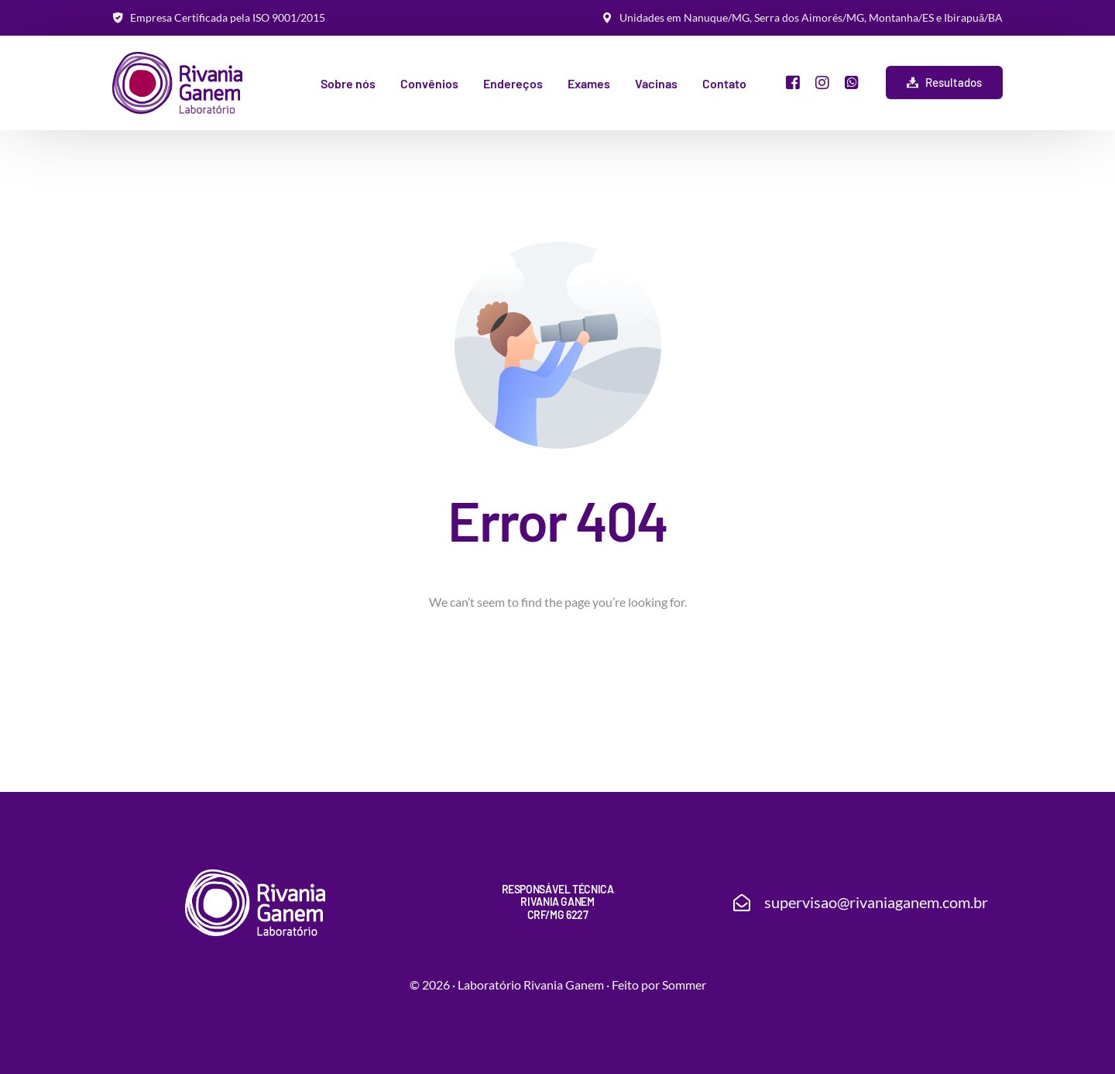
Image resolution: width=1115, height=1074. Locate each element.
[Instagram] (822, 81)
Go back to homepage (558, 668)
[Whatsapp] (851, 81)
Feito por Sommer (659, 984)
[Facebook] (793, 81)
